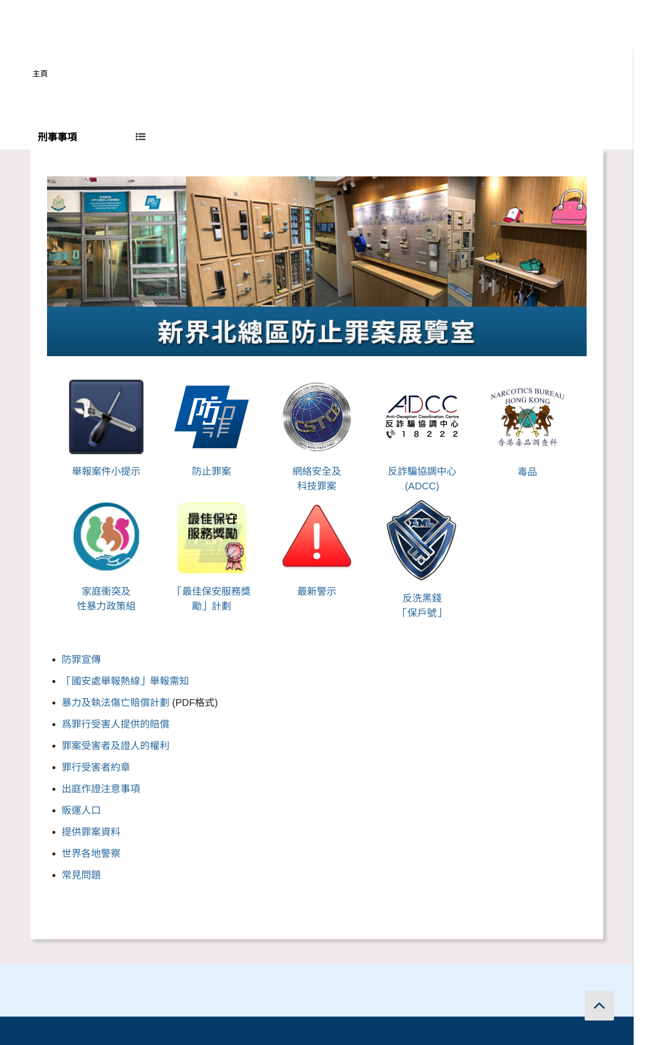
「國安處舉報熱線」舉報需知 (125, 681)
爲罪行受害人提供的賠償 (115, 724)
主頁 (40, 74)
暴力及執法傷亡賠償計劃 (115, 702)
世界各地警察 (91, 853)
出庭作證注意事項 (101, 788)
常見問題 (81, 875)
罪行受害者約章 (96, 767)
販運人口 (81, 810)
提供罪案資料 (91, 831)
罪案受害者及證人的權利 (115, 745)
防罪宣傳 (81, 659)
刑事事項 (91, 137)
